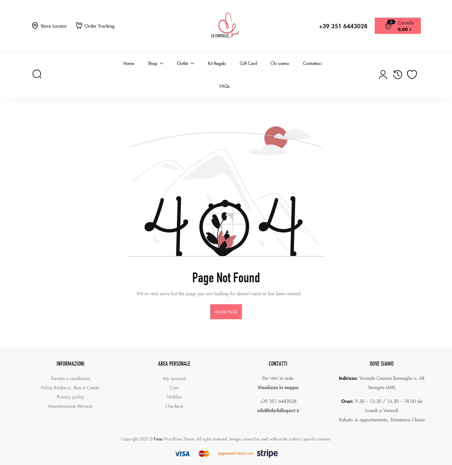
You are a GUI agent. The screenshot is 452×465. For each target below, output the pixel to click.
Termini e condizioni (70, 378)
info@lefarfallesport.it (278, 410)
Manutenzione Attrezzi (70, 406)
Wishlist (174, 396)
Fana (158, 439)
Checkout (174, 406)
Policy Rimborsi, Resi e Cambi (70, 387)
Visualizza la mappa (278, 387)
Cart (174, 387)
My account (174, 378)
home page (226, 312)
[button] (95, 25)
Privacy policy (70, 396)
